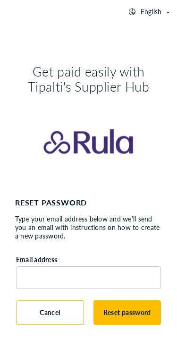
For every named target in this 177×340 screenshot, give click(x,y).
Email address (36, 259)
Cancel (50, 312)
